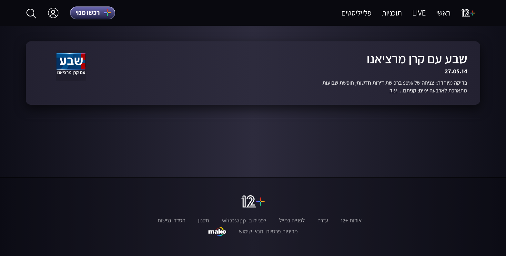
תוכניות (392, 12)
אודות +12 (351, 220)
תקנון (203, 220)
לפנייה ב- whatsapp (244, 220)
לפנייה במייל (292, 220)
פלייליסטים (356, 12)
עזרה (323, 220)
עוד (393, 90)
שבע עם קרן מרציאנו (417, 58)
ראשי (443, 12)
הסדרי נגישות (171, 220)
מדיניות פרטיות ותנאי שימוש (268, 231)
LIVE (419, 12)
